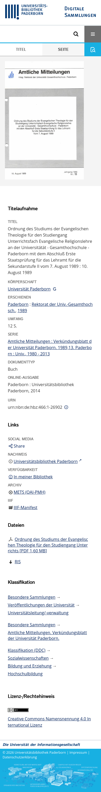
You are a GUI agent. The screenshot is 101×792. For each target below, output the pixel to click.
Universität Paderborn (29, 289)
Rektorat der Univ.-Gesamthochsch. (50, 307)
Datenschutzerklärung (20, 757)
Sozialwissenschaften (28, 658)
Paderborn (18, 304)
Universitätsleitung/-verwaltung (38, 613)
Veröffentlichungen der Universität (41, 605)
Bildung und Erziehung (29, 666)
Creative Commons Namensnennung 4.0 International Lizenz (49, 722)
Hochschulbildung (25, 674)
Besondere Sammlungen (31, 597)
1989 (22, 310)
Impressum (78, 752)
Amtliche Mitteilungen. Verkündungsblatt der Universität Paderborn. (47, 635)
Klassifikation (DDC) (26, 650)
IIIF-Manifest (25, 507)
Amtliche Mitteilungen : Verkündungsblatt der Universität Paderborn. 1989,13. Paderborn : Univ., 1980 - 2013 (50, 347)
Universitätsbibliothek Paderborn (40, 752)
